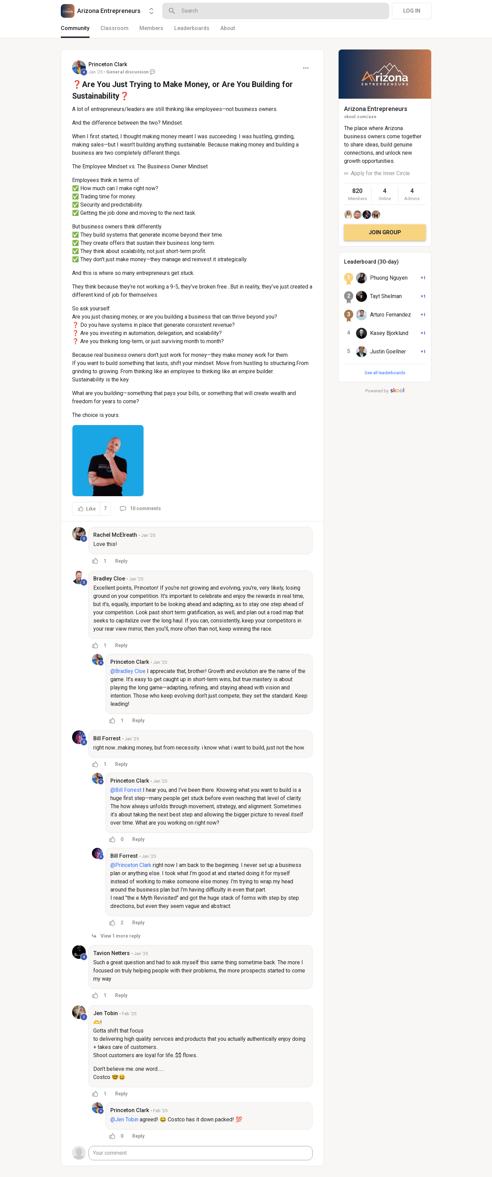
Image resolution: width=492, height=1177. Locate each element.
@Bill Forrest (125, 790)
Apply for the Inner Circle (380, 173)
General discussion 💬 (130, 71)
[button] (108, 460)
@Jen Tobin (124, 1119)
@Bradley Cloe (128, 671)
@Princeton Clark (130, 865)
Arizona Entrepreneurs (375, 108)
